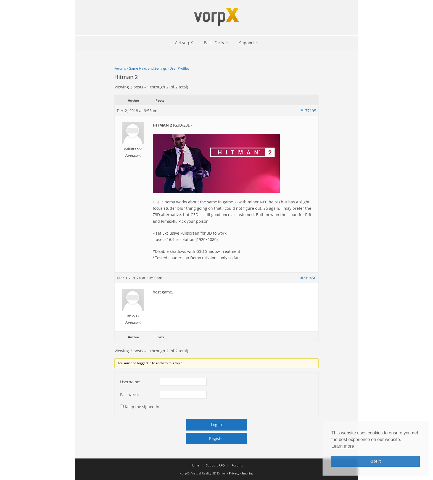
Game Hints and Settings (148, 68)
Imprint (247, 473)
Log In (216, 424)
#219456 (308, 277)
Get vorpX (184, 42)
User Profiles (179, 68)
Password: (129, 394)
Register (216, 438)
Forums (120, 68)
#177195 (308, 110)
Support (246, 42)
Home (195, 465)
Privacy (234, 473)
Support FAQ (215, 465)
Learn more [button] (342, 446)
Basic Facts (214, 42)
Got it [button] (375, 461)
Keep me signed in (142, 406)
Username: (130, 381)
